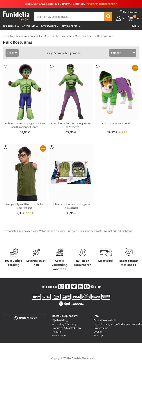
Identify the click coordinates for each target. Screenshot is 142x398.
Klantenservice (25, 318)
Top (134, 26)
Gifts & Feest (69, 26)
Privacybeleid (101, 328)
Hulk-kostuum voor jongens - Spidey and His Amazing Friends (25, 125)
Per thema (9, 26)
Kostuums (28, 26)
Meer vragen (59, 335)
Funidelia (8, 36)
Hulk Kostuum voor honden (117, 123)
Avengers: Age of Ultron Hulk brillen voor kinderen (25, 206)
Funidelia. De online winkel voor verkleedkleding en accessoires (16, 16)
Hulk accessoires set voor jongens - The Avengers (71, 206)
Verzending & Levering (64, 324)
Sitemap (98, 335)
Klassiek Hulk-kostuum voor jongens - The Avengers (71, 125)
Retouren (57, 331)
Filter (10, 53)
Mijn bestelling (60, 320)
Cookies (98, 331)
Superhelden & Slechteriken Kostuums (51, 36)
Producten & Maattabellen (66, 328)
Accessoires (48, 26)
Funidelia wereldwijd (105, 320)
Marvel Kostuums (84, 36)
